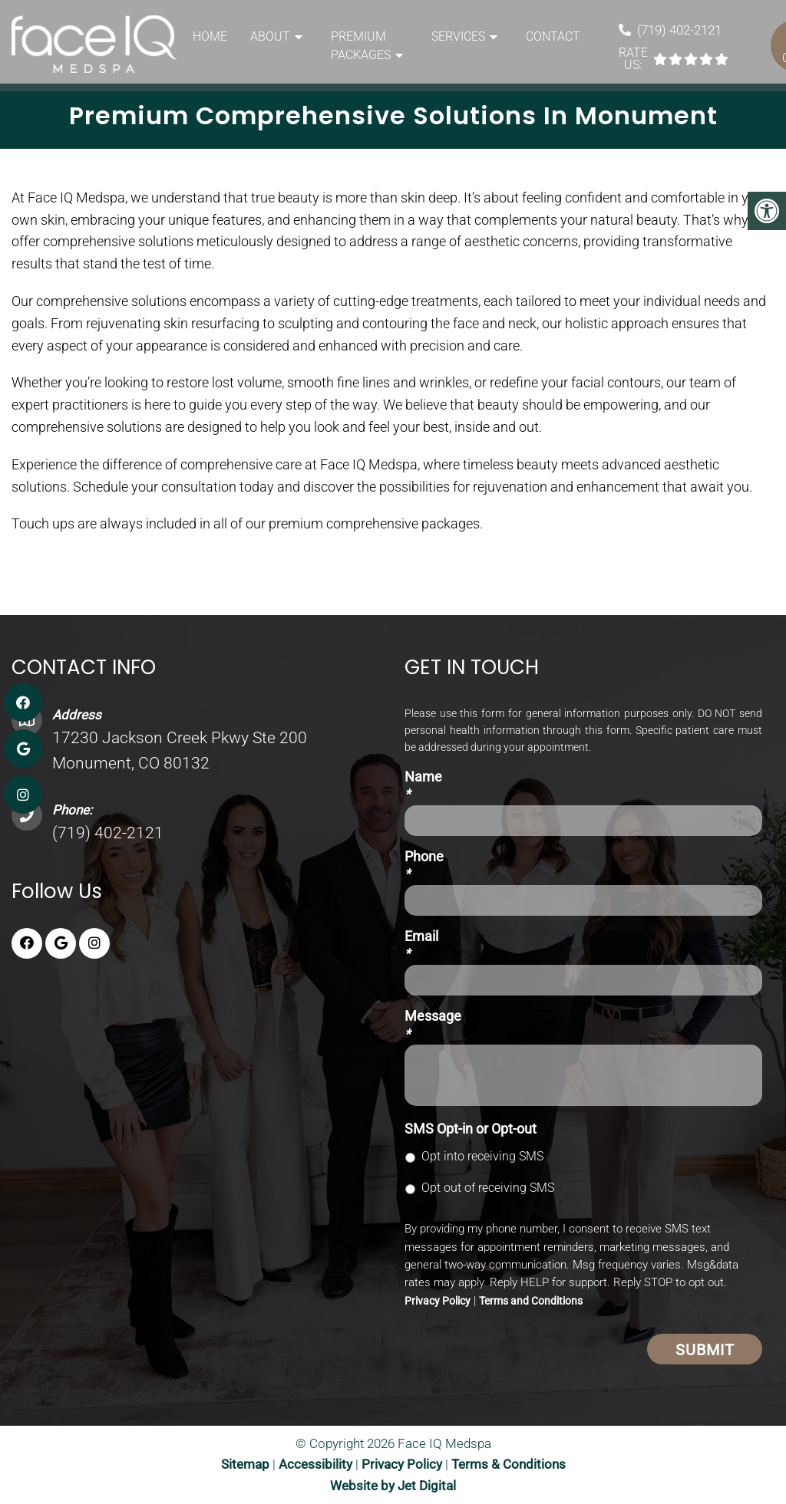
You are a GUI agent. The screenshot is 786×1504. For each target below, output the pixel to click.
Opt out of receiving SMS (487, 1187)
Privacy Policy (438, 1301)
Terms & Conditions (508, 1464)
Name (423, 785)
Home (210, 36)
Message (433, 1025)
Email (421, 945)
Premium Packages (361, 45)
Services (458, 36)
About (270, 36)
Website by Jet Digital (393, 1485)
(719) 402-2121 (679, 30)
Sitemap (245, 1464)
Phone (424, 865)
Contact (553, 36)
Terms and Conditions (531, 1301)
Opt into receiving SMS (482, 1156)
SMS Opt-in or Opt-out (471, 1129)
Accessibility (315, 1464)
